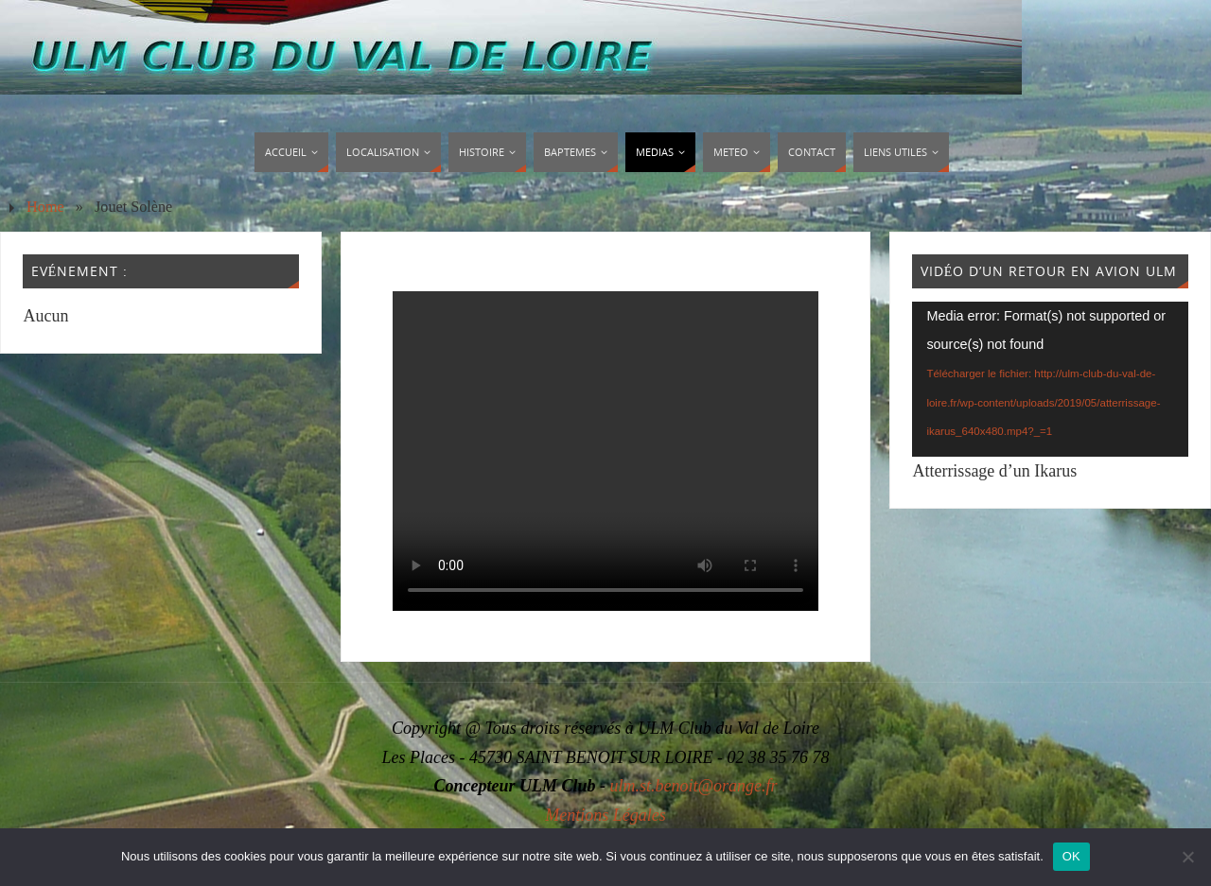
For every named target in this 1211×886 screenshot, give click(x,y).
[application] (1049, 379)
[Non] (1187, 856)
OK (1071, 856)
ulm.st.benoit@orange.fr (693, 785)
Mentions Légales (605, 815)
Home (45, 207)
